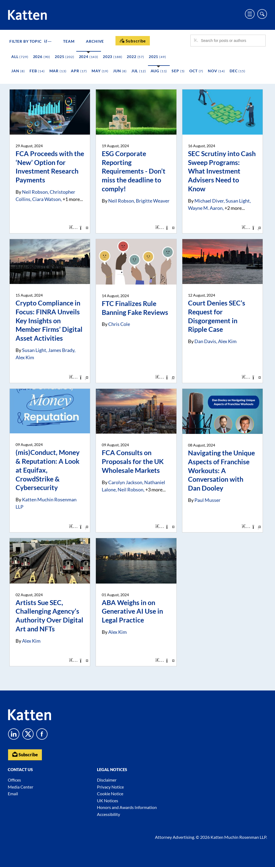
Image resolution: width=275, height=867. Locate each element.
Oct (196, 71)
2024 (88, 56)
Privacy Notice (110, 786)
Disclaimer (107, 779)
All (19, 56)
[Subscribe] (132, 40)
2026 (41, 56)
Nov (216, 71)
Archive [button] (95, 41)
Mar (58, 71)
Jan (18, 71)
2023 (112, 56)
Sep (178, 71)
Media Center (20, 786)
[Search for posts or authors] (231, 40)
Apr (79, 71)
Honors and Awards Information (127, 807)
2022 (135, 56)
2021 (157, 56)
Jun (120, 71)
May (100, 71)
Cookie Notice (110, 793)
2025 (64, 56)
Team (68, 41)
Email (13, 793)
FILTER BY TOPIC (30, 41)
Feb (37, 71)
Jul (138, 71)
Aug (159, 71)
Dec (237, 71)
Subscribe (25, 754)
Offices (14, 779)
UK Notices (107, 800)
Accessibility (108, 814)
